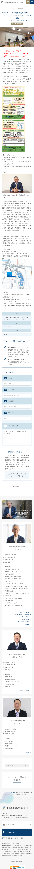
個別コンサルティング (23, 622)
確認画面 (16, 486)
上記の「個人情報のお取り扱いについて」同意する (17, 475)
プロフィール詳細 (24, 612)
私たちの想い (25, 617)
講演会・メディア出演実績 (22, 614)
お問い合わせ (25, 619)
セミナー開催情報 (17, 23)
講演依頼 (27, 624)
